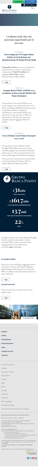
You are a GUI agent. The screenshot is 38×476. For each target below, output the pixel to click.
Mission (4, 332)
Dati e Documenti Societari (7, 364)
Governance (6, 340)
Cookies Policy (4, 398)
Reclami (3, 387)
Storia (3, 336)
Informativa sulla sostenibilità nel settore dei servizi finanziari (15, 409)
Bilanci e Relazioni (5, 376)
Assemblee (4, 368)
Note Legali (4, 390)
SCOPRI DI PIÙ (28, 318)
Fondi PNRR (30, 2)
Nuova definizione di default (7, 405)
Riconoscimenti (7, 344)
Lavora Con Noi (7, 351)
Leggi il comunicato (15, 247)
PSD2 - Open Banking (6, 401)
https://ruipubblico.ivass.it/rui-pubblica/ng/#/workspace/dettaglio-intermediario (17, 445)
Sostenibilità (18, 2)
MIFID (3, 383)
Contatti (4, 355)
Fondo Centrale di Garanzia (7, 372)
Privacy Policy (4, 394)
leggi (5, 82)
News (3, 348)
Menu (33, 7)
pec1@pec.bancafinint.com (12, 429)
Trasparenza (4, 379)
